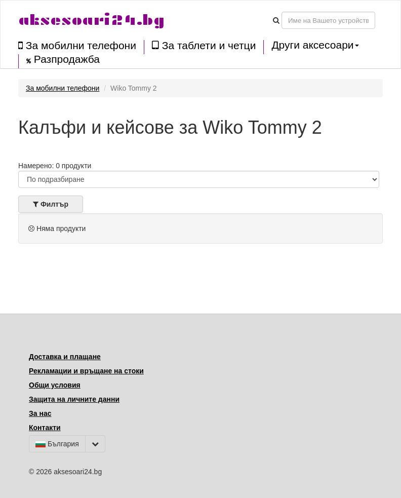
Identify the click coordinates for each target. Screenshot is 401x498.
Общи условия (55, 385)
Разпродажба (63, 59)
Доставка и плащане (65, 357)
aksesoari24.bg (91, 20)
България (57, 444)
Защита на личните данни (74, 399)
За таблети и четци (204, 45)
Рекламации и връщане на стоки (86, 371)
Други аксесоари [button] (314, 45)
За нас (40, 413)
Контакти (45, 428)
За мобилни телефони (77, 45)
